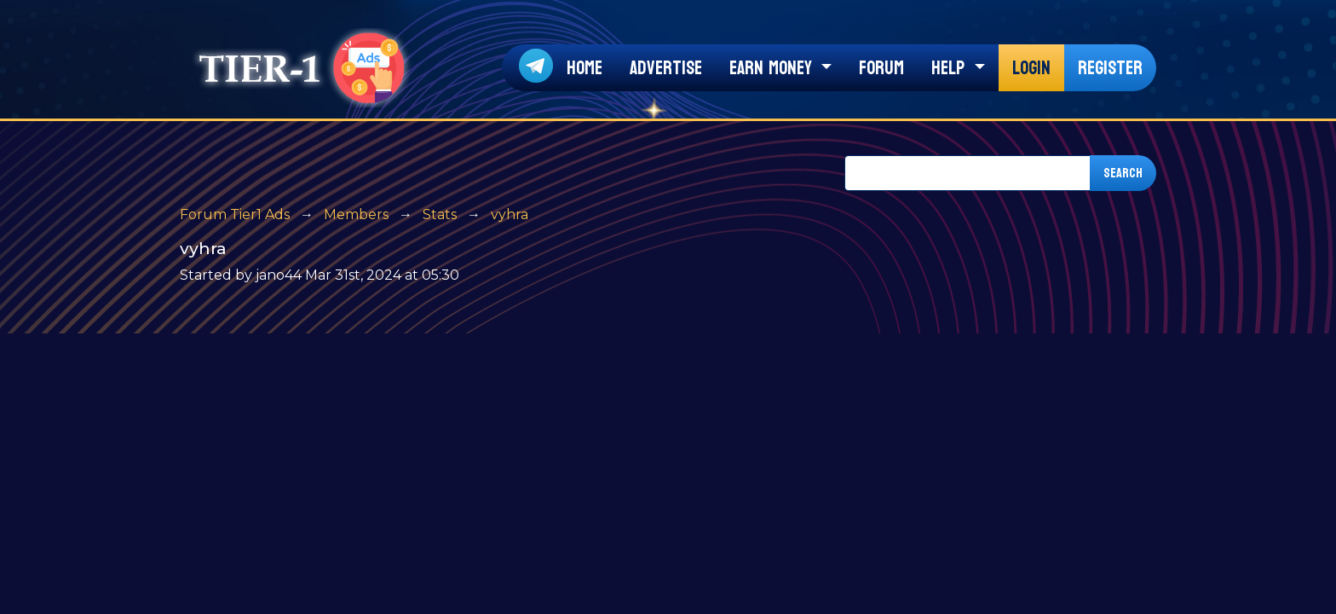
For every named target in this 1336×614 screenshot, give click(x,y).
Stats (440, 214)
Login (1031, 68)
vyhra (509, 214)
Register (1110, 68)
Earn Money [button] (773, 68)
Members (356, 214)
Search (1123, 172)
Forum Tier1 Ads (235, 214)
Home (584, 68)
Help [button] (950, 68)
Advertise (666, 68)
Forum (881, 68)
